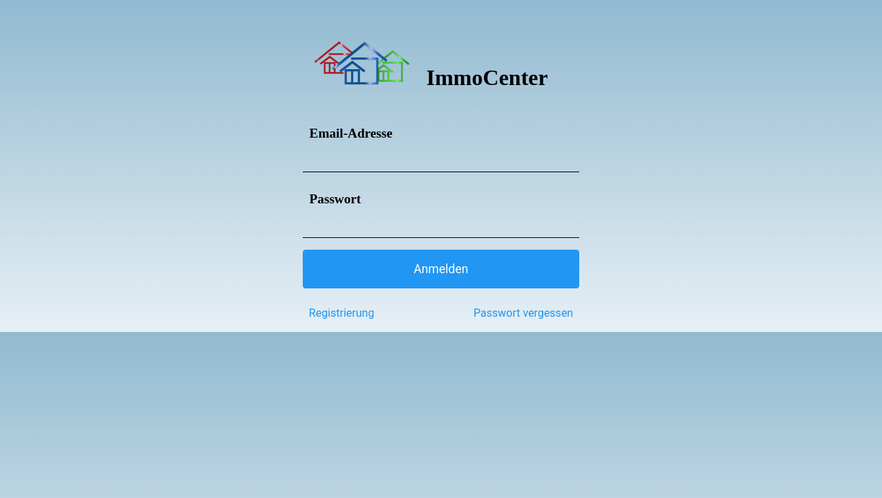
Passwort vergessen (523, 313)
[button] (441, 269)
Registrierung (342, 313)
